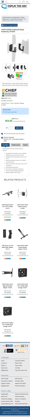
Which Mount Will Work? (21, 403)
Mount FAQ (4, 396)
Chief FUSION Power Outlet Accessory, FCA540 (22, 206)
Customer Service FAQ (21, 370)
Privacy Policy (18, 365)
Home (2, 360)
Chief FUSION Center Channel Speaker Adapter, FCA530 (22, 247)
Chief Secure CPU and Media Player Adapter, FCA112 (7, 247)
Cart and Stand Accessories (16, 19)
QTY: (7, 128)
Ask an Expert (4, 378)
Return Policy (18, 363)
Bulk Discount (18, 378)
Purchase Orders (19, 381)
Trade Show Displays (6, 399)
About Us (3, 365)
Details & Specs (16, 145)
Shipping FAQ (4, 370)
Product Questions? (20, 386)
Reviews (25, 145)
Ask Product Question (17, 139)
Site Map (17, 401)
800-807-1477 (7, 139)
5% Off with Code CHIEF (10, 112)
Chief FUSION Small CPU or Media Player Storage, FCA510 (22, 285)
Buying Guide (4, 394)
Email (5, 140)
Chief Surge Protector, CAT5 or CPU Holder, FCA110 (7, 206)
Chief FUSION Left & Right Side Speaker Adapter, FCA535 (7, 285)
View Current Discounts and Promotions (14, 133)
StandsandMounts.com (7, 403)
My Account (4, 368)
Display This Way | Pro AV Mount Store (11, 17)
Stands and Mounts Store (21, 394)
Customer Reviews (20, 360)
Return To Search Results (9, 25)
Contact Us (4, 363)
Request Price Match (20, 383)
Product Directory (19, 396)
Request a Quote (5, 383)
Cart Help (17, 368)
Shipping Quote (5, 386)
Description (5, 145)
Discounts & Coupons (7, 381)
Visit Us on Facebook (20, 399)
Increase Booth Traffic (7, 401)
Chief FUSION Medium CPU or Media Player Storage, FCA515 (7, 324)
